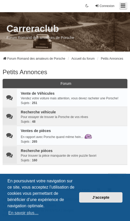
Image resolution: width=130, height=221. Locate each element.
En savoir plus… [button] (23, 213)
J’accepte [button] (101, 197)
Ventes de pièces (36, 131)
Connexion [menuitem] (104, 6)
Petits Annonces (25, 71)
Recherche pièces (36, 151)
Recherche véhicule (38, 112)
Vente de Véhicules (37, 93)
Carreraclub (32, 28)
